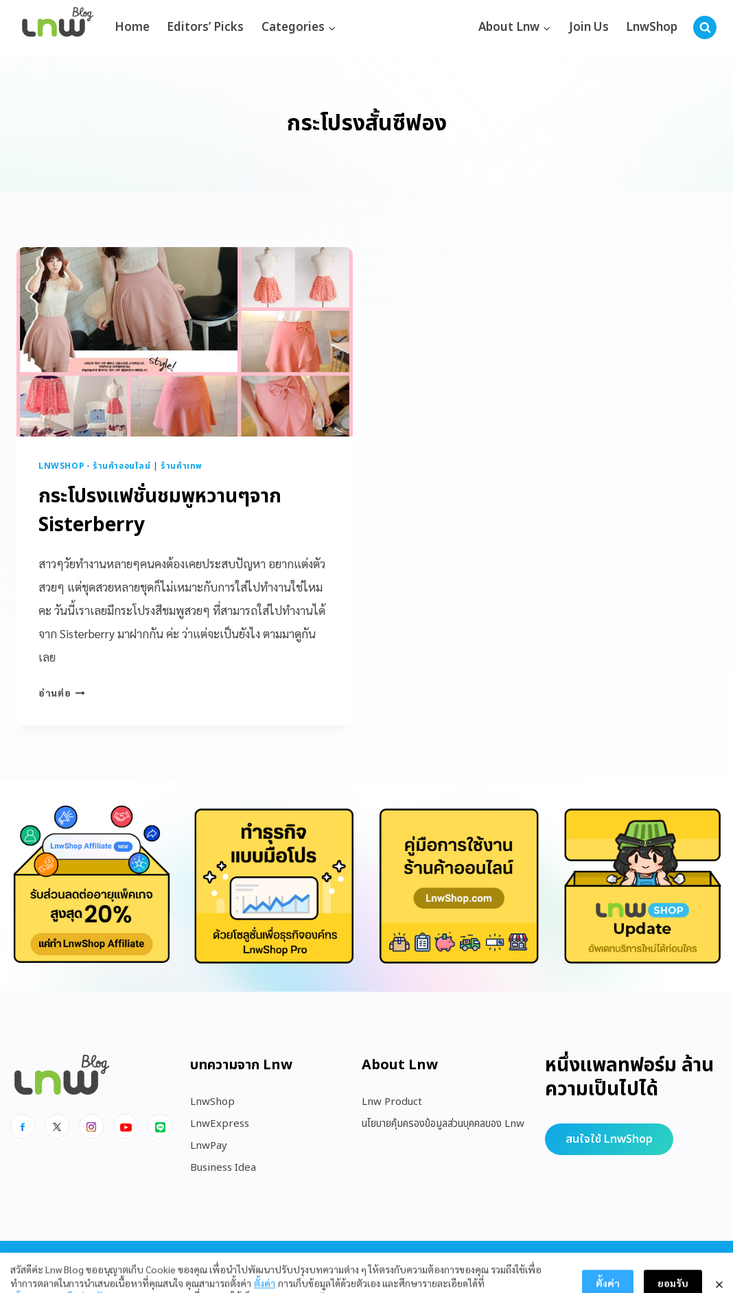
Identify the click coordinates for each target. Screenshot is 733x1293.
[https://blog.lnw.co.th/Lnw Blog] (57, 27)
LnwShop (651, 27)
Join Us (589, 27)
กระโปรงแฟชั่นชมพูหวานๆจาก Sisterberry (159, 511)
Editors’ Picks (205, 27)
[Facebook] (22, 1126)
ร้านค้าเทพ (181, 466)
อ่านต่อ (61, 692)
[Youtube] (125, 1126)
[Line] (160, 1126)
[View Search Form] (705, 27)
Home (132, 27)
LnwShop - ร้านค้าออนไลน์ (94, 466)
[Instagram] (91, 1126)
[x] (57, 1126)
